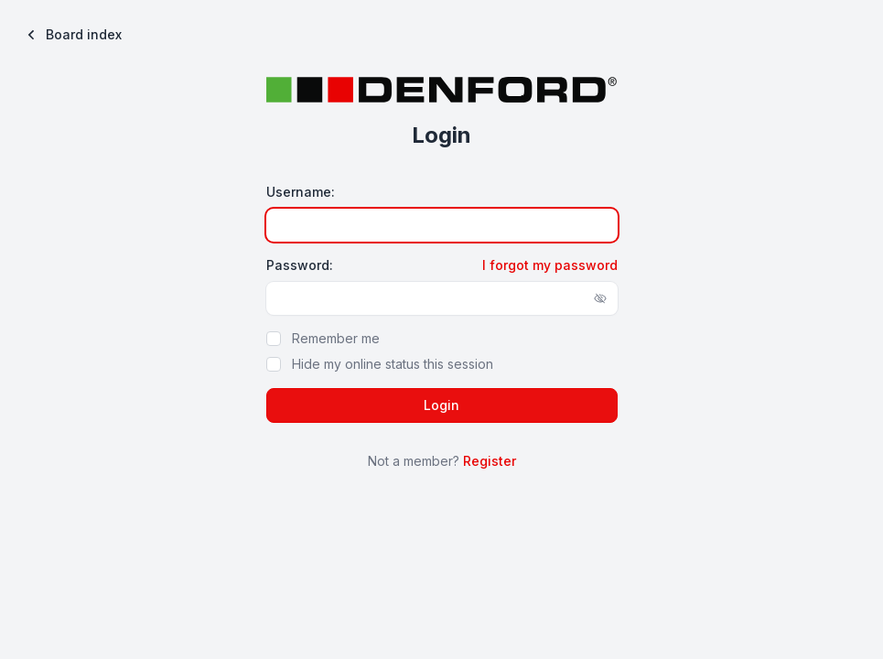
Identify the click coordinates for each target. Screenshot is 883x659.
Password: (299, 265)
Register (489, 461)
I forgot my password (550, 265)
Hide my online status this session (392, 364)
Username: (300, 192)
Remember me (336, 338)
